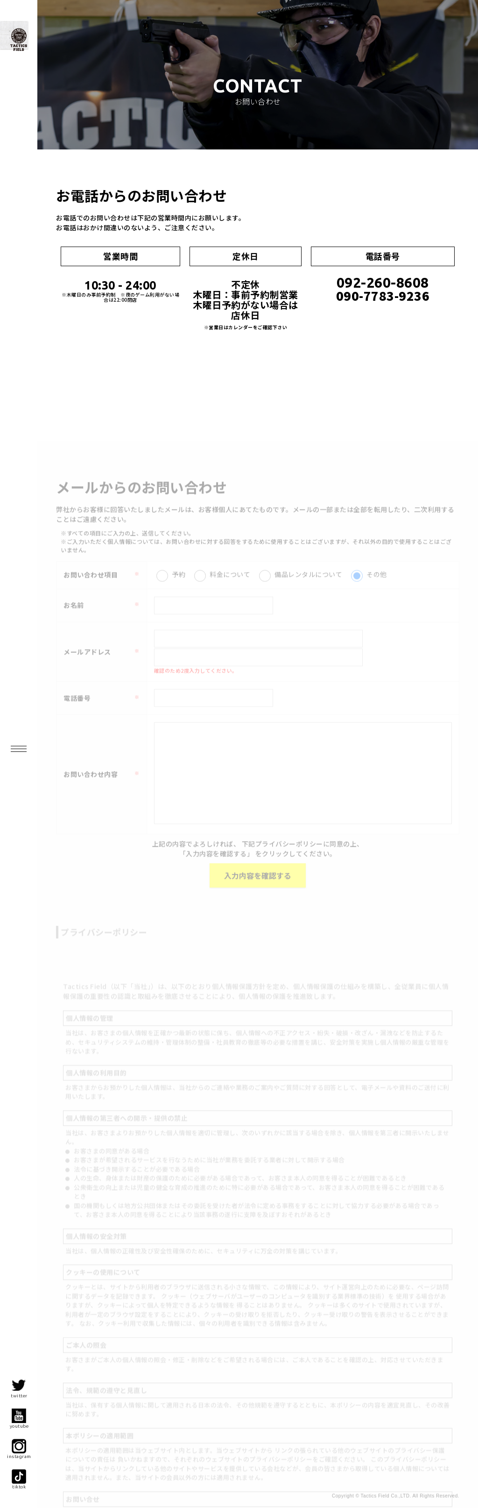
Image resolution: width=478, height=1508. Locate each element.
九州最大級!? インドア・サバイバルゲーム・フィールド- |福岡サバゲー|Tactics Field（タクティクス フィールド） (51, 72)
